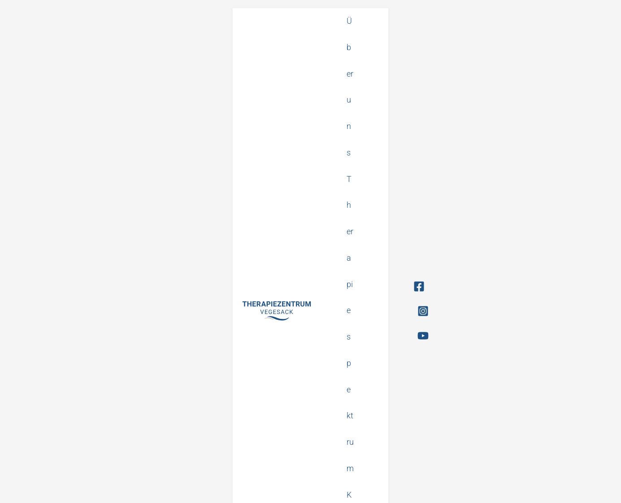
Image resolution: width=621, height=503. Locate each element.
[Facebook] (543, 33)
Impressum (358, 489)
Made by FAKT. (593, 489)
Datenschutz (321, 489)
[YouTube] (582, 33)
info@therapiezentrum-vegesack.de (262, 443)
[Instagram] (563, 33)
